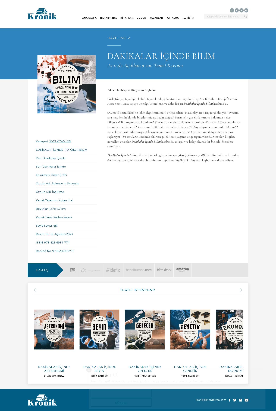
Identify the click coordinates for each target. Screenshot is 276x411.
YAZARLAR (156, 18)
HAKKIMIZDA (108, 18)
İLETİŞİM (188, 18)
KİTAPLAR (126, 18)
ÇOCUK (141, 18)
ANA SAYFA (89, 18)
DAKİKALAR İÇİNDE (49, 149)
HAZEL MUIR (118, 38)
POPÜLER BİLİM (76, 149)
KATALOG (173, 18)
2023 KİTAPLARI (60, 141)
